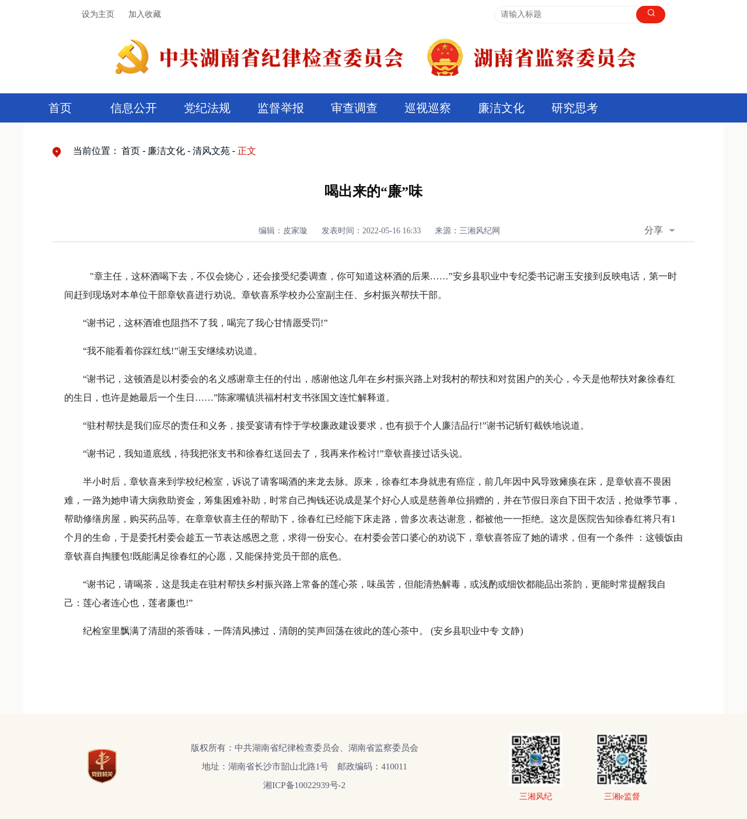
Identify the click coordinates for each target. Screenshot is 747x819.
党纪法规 (207, 108)
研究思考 (574, 108)
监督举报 (280, 108)
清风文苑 (211, 151)
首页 (60, 108)
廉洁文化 (501, 108)
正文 (247, 151)
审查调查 (354, 108)
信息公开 (133, 108)
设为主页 (98, 14)
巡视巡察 (427, 108)
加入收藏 (144, 14)
